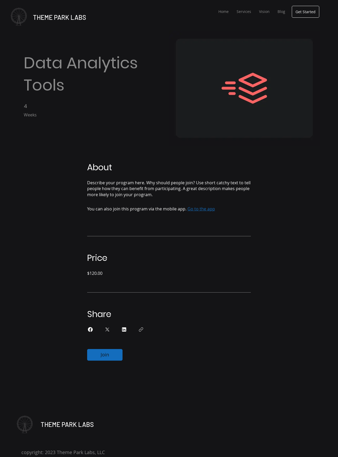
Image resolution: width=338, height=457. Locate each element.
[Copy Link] (141, 329)
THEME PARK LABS (59, 17)
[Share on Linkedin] (124, 329)
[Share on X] (107, 329)
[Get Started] (305, 12)
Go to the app (201, 209)
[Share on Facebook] (90, 329)
